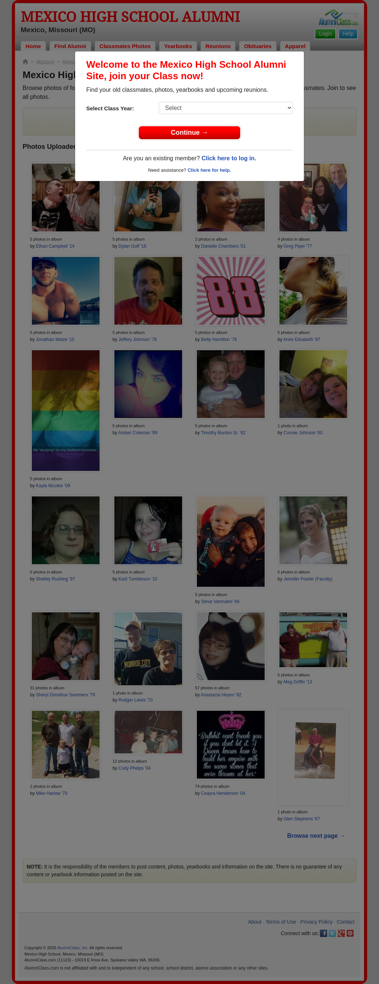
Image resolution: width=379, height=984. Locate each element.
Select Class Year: (110, 108)
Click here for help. (209, 170)
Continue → (189, 132)
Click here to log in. (228, 158)
